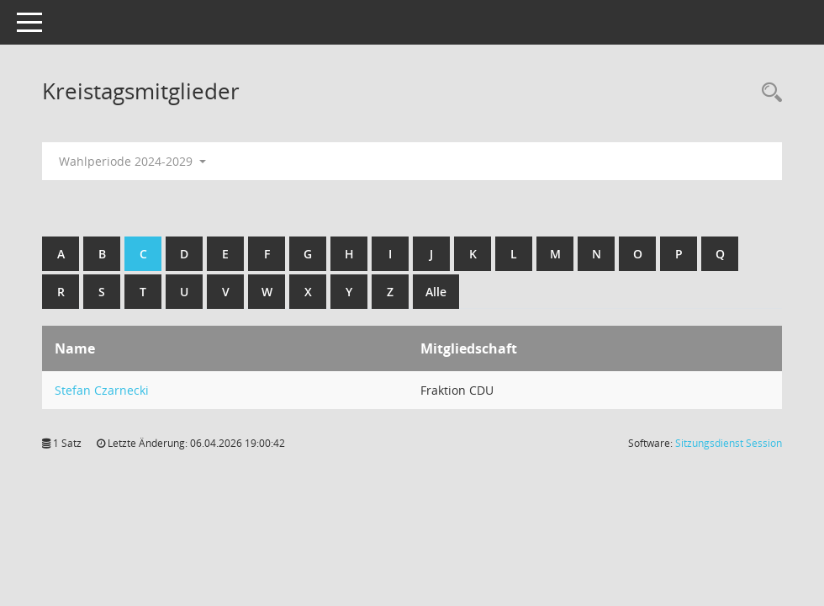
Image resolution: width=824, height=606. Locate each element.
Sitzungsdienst (728, 443)
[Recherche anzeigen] (767, 93)
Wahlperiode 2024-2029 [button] (132, 161)
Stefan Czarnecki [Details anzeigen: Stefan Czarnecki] (102, 390)
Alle (435, 292)
